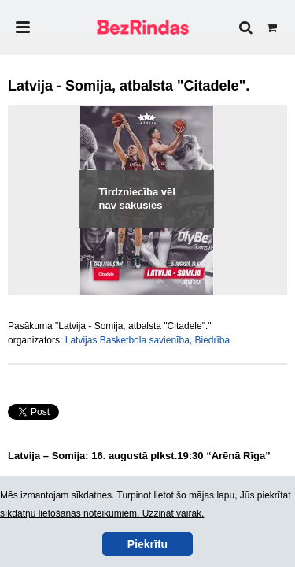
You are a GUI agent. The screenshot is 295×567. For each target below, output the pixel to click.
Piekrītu (147, 544)
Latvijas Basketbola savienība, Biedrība (147, 340)
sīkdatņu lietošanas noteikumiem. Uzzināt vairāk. (102, 513)
